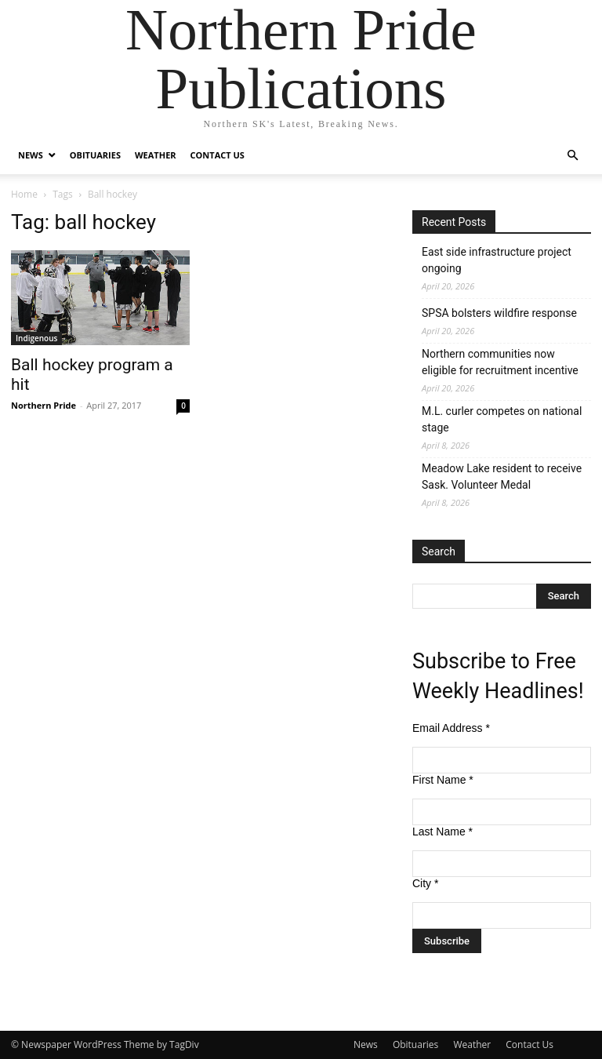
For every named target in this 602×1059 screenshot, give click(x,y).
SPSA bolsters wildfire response (499, 313)
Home (24, 194)
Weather (155, 155)
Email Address (451, 728)
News (30, 155)
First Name (442, 779)
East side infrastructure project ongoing (496, 260)
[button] (572, 155)
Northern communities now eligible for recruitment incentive (500, 362)
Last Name (442, 831)
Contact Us (217, 155)
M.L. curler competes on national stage (502, 419)
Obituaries (95, 155)
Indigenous (36, 338)
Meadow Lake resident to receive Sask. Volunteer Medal (502, 476)
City (425, 883)
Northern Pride (43, 405)
